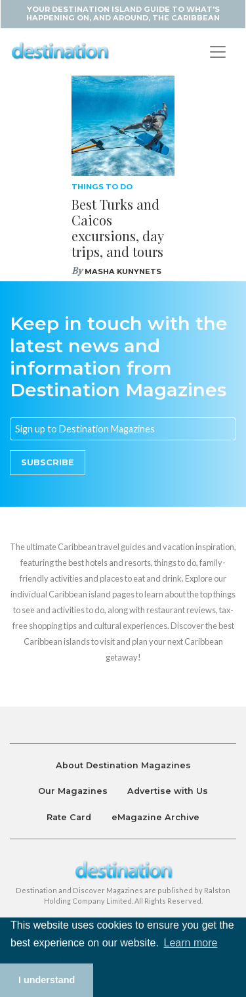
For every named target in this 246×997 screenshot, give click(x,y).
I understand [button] (46, 980)
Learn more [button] (191, 942)
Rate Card (69, 817)
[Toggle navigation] (218, 52)
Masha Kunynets (123, 271)
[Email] (123, 429)
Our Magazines (73, 791)
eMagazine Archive (155, 817)
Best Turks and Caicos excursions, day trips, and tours (117, 227)
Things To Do (102, 186)
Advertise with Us (167, 791)
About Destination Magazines (123, 765)
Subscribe (47, 462)
